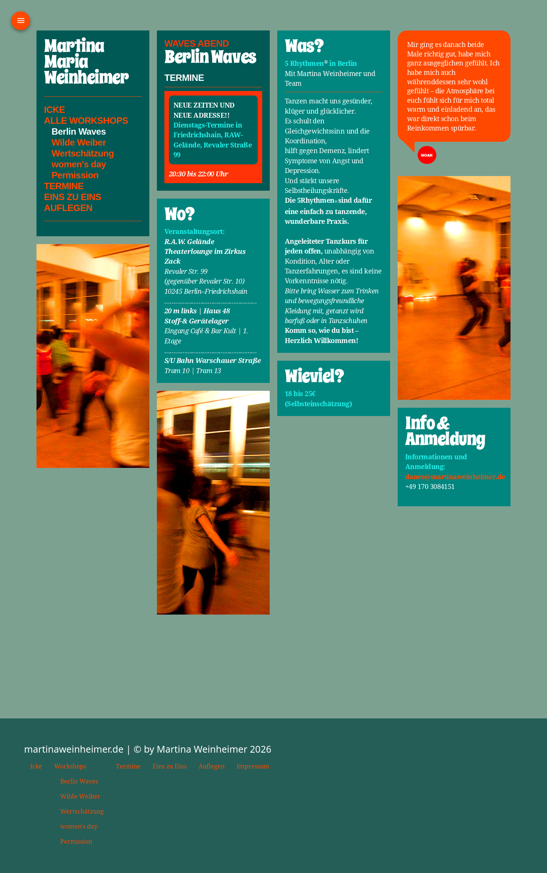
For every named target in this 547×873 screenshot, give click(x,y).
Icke (54, 110)
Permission (75, 175)
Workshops (70, 766)
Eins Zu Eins (72, 197)
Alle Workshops (86, 120)
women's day (79, 164)
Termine (64, 186)
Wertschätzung (83, 153)
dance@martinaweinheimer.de (455, 476)
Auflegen (68, 208)
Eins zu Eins (170, 766)
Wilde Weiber (79, 142)
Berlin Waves (79, 781)
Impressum (253, 766)
